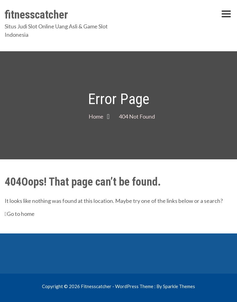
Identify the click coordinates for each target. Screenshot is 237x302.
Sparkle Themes (179, 286)
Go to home (20, 213)
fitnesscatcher (36, 14)
